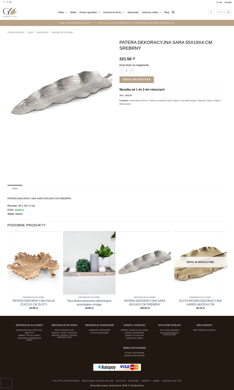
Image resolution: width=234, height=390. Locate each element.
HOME (156, 381)
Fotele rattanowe (134, 353)
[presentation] (6, 383)
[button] (173, 12)
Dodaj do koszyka (137, 79)
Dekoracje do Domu (62, 32)
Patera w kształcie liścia (160, 100)
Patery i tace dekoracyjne (185, 100)
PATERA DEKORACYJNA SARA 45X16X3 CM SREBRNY (144, 302)
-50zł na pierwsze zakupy (75, 23)
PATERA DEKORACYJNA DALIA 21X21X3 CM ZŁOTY (34, 302)
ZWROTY (146, 381)
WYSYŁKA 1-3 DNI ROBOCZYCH (114, 23)
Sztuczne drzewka (169, 330)
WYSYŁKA (121, 381)
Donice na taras (134, 338)
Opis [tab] (15, 188)
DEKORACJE (42, 32)
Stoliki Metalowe (99, 333)
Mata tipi (29, 333)
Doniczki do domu (113, 12)
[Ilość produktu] (126, 70)
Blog (167, 12)
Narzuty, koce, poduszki (64, 333)
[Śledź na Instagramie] (7, 2)
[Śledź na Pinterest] (10, 2)
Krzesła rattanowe (134, 355)
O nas (219, 2)
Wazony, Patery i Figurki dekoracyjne (64, 336)
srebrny (19, 209)
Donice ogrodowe (89, 12)
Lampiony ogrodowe (99, 330)
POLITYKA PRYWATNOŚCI (66, 381)
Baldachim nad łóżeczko (29, 330)
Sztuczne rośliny (151, 12)
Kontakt (228, 2)
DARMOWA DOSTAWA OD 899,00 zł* (155, 23)
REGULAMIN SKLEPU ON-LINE (98, 381)
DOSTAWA (134, 381)
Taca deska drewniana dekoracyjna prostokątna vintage (89, 302)
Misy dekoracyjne (64, 330)
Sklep (62, 12)
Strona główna (16, 32)
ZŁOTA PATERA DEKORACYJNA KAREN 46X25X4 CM (200, 302)
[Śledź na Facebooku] (4, 2)
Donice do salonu (134, 335)
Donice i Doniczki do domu (134, 330)
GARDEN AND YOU (172, 381)
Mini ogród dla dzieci (204, 330)
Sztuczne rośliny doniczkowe (169, 333)
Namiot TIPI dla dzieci (29, 335)
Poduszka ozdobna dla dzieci (29, 339)
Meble (73, 12)
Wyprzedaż (133, 12)
